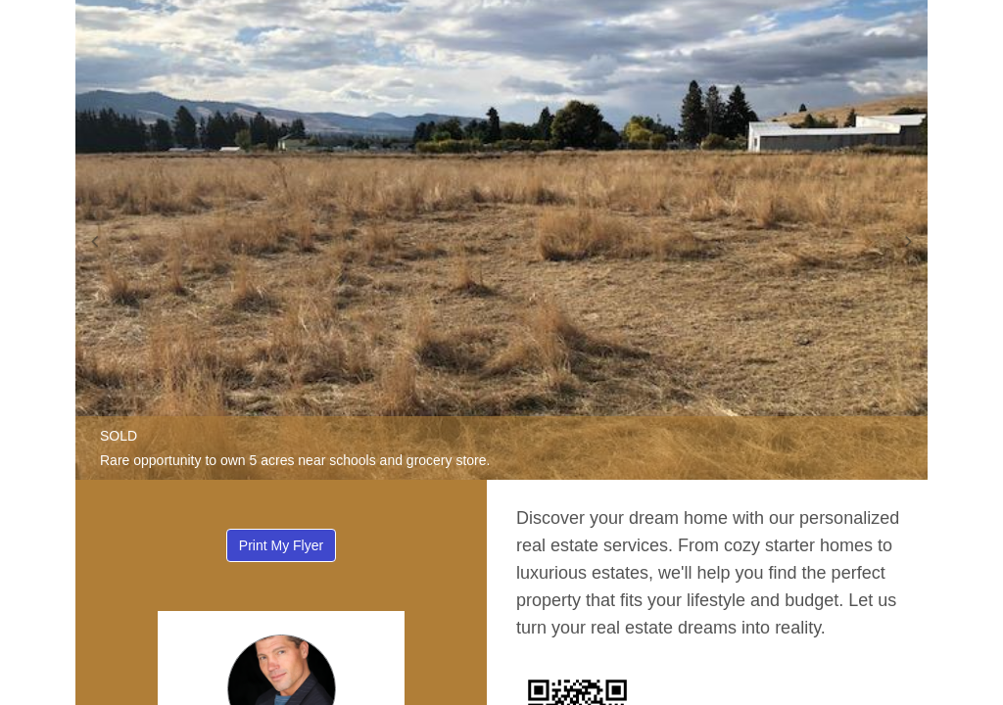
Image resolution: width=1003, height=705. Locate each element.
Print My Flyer (281, 545)
